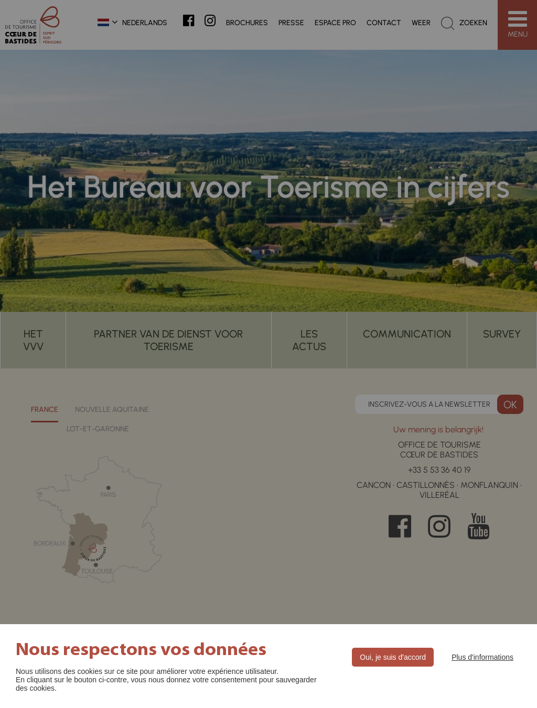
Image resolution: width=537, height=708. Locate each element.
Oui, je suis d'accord (393, 657)
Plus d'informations (482, 657)
